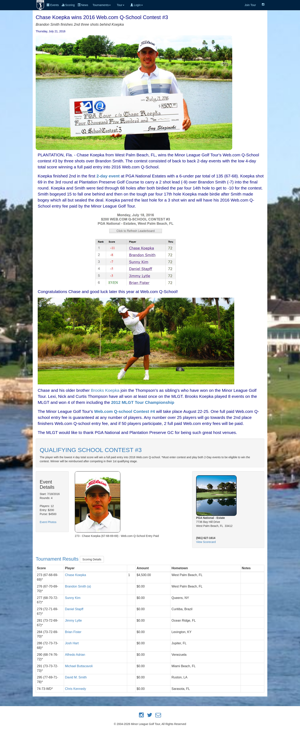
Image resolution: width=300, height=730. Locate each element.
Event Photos (48, 522)
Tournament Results (58, 559)
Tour (120, 5)
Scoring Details (91, 559)
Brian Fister (73, 632)
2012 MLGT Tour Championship (142, 402)
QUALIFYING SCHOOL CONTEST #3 (91, 450)
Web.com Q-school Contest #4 (124, 411)
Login (136, 5)
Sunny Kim (72, 598)
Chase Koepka (75, 575)
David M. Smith (76, 677)
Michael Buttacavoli (79, 666)
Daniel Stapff (74, 609)
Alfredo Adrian (75, 654)
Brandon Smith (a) (78, 586)
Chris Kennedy (75, 688)
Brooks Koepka (105, 390)
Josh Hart (72, 643)
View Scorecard (206, 542)
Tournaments (101, 5)
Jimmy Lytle (73, 620)
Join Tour (250, 5)
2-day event (108, 176)
